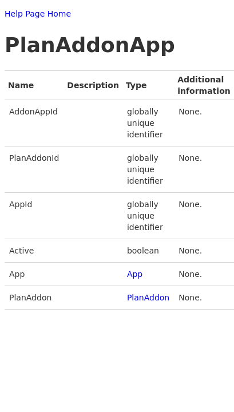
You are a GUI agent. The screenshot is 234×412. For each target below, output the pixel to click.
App (134, 274)
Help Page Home (38, 13)
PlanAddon (148, 297)
